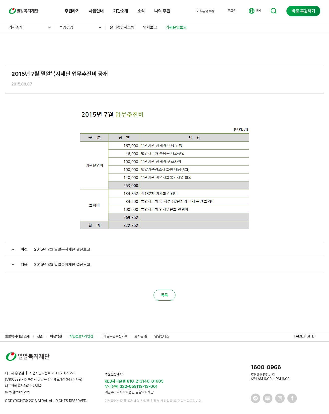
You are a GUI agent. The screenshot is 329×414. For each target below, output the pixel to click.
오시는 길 (140, 336)
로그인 (231, 11)
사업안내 (96, 10)
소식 (141, 10)
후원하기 (72, 10)
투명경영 (66, 27)
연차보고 (150, 27)
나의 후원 (162, 10)
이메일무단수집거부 (113, 336)
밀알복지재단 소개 (17, 336)
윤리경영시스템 (122, 27)
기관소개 (120, 10)
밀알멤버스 (161, 336)
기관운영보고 (176, 27)
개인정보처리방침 (81, 336)
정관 (40, 336)
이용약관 (56, 336)
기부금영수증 (206, 11)
